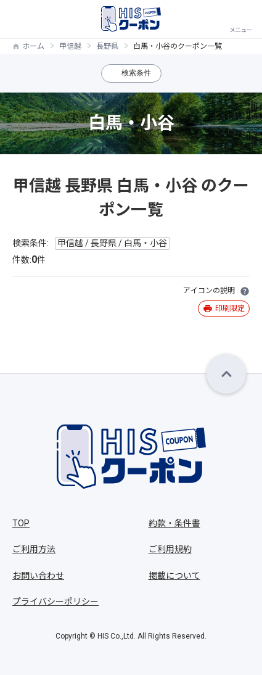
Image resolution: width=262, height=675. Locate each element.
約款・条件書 (174, 523)
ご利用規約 (170, 549)
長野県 (107, 46)
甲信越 (70, 46)
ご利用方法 (33, 549)
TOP (21, 523)
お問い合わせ (38, 576)
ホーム (33, 46)
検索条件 (136, 72)
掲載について (174, 576)
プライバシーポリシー (55, 602)
